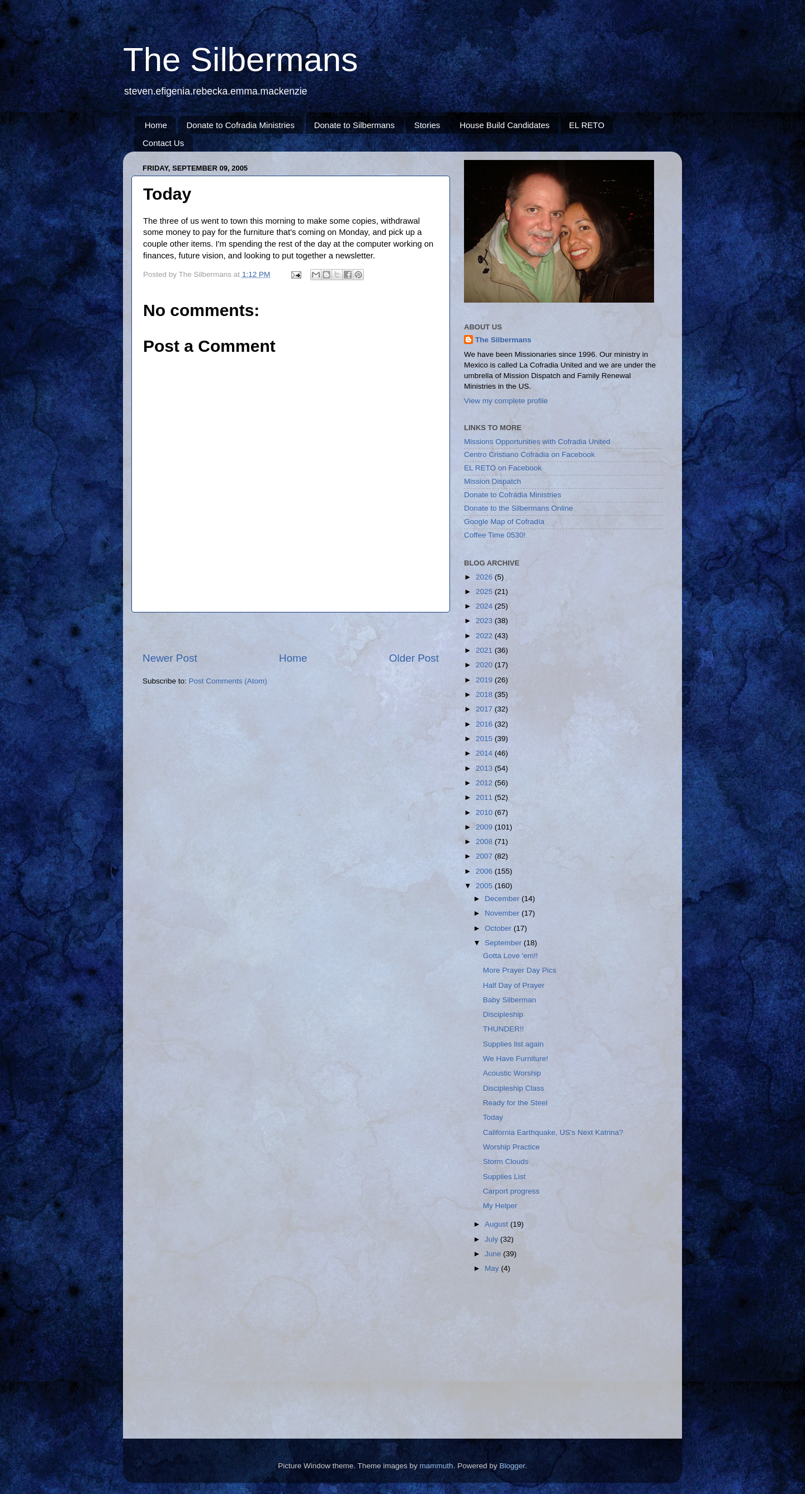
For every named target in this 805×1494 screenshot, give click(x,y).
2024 (485, 606)
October (499, 928)
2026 (485, 577)
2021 (485, 650)
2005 (485, 886)
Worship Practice (511, 1147)
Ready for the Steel (515, 1103)
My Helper (500, 1205)
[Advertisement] (291, 632)
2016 (485, 724)
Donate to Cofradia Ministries (241, 125)
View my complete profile (506, 401)
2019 (485, 680)
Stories (427, 125)
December (503, 898)
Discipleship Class (513, 1088)
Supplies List (504, 1176)
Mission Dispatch (492, 481)
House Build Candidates (505, 125)
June (494, 1254)
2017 (485, 709)
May (493, 1268)
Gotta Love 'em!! (510, 955)
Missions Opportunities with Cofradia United (537, 441)
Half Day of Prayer (513, 985)
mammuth (436, 1466)
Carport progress (511, 1191)
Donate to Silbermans (354, 125)
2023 (485, 620)
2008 (485, 841)
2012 (485, 783)
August (497, 1224)
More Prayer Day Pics (519, 970)
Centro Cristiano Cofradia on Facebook (529, 454)
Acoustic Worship (512, 1073)
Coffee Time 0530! (494, 535)
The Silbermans (240, 59)
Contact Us (163, 143)
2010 (485, 812)
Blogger (512, 1466)
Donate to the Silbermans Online (518, 508)
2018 (485, 694)
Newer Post (170, 658)
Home (156, 125)
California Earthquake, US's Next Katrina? (553, 1132)
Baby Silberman (509, 1000)
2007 (485, 856)
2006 (485, 871)
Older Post (414, 658)
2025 (485, 591)
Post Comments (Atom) (228, 681)
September (504, 943)
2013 (485, 768)
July (492, 1239)
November (503, 913)
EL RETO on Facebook (503, 468)
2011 (485, 797)
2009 (485, 827)
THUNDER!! (503, 1029)
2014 (485, 753)
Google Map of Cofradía (504, 521)
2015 (485, 738)
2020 (485, 665)
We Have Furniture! (515, 1058)
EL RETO (586, 125)
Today (493, 1117)
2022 (485, 635)
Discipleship (503, 1014)
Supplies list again (513, 1044)
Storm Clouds (506, 1161)
